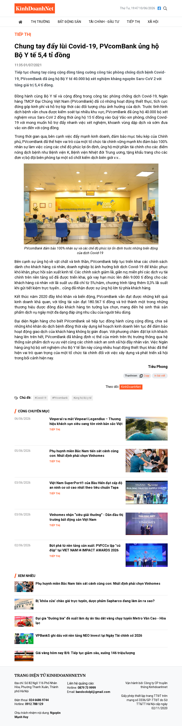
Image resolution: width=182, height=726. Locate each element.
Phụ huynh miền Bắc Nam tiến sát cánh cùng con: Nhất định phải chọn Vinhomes (99, 584)
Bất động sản (69, 22)
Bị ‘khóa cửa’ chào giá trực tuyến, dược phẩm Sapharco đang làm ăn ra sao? (95, 601)
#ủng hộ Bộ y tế (82, 397)
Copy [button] (144, 375)
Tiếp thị (133, 22)
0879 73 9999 (87, 687)
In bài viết (159, 375)
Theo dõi (112, 387)
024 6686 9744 (39, 700)
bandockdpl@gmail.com (93, 692)
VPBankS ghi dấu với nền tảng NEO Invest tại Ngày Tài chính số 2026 (89, 636)
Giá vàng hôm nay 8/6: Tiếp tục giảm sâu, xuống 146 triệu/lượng (85, 653)
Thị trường (40, 22)
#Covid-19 (40, 397)
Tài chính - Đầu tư (104, 22)
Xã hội (153, 22)
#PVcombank (60, 397)
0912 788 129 (34, 704)
